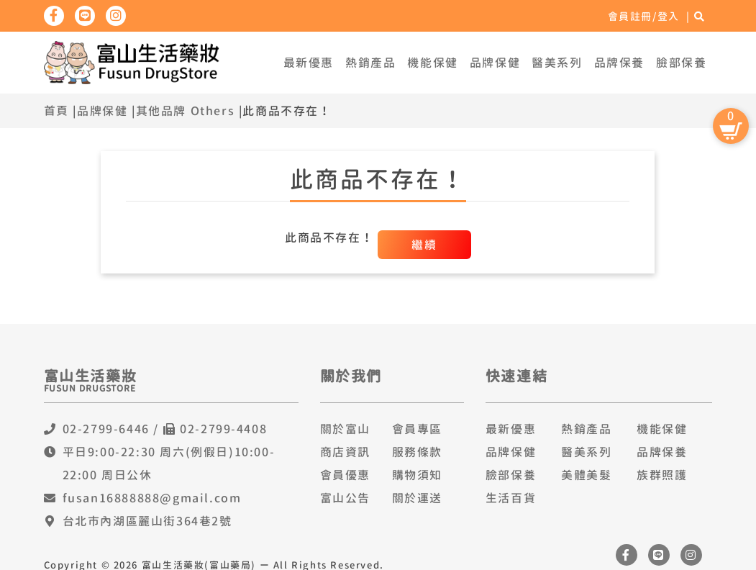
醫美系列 (557, 63)
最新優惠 (308, 63)
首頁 (56, 111)
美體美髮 (586, 475)
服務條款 (417, 452)
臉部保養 (681, 63)
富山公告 (345, 498)
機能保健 (432, 63)
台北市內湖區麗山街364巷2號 (147, 521)
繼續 (424, 245)
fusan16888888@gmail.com (152, 498)
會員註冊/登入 (644, 16)
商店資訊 (345, 452)
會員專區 (417, 429)
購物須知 (417, 475)
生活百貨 (511, 498)
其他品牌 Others (185, 111)
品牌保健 (495, 63)
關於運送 (417, 498)
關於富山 (345, 429)
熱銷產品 (370, 63)
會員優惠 (345, 475)
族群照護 (662, 475)
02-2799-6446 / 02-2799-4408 (165, 429)
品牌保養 (619, 63)
